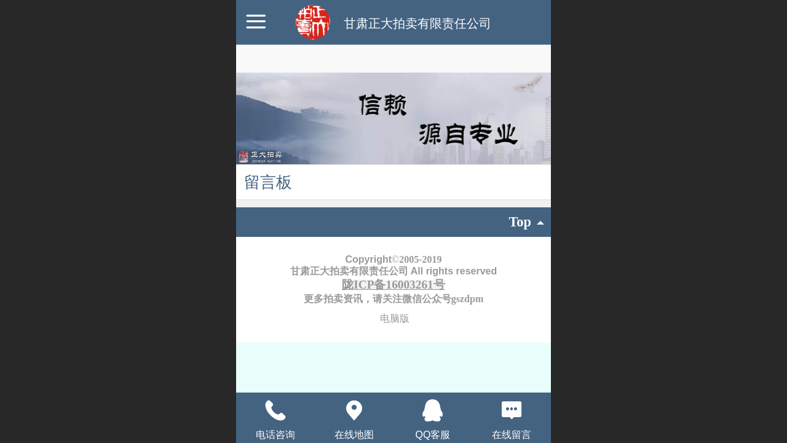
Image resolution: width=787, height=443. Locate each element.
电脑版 (394, 318)
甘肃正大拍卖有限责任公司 (417, 23)
